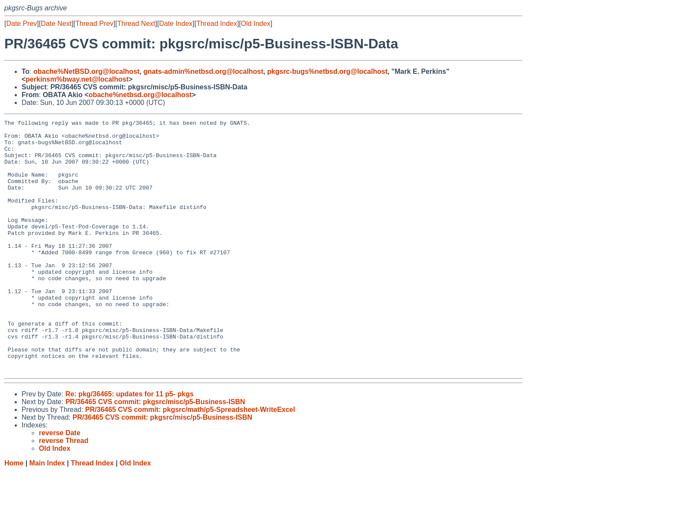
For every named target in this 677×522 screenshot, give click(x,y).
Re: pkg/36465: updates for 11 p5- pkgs (129, 444)
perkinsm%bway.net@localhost (76, 79)
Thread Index (216, 23)
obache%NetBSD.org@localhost (86, 71)
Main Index (47, 513)
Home (13, 513)
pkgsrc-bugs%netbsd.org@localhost (327, 71)
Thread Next (136, 23)
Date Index (175, 23)
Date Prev (21, 23)
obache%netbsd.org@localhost (140, 94)
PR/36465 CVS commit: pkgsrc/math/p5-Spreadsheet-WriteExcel (190, 460)
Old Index (255, 23)
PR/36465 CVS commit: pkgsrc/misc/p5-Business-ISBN (155, 452)
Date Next (56, 23)
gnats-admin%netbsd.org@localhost (203, 71)
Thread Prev (95, 23)
